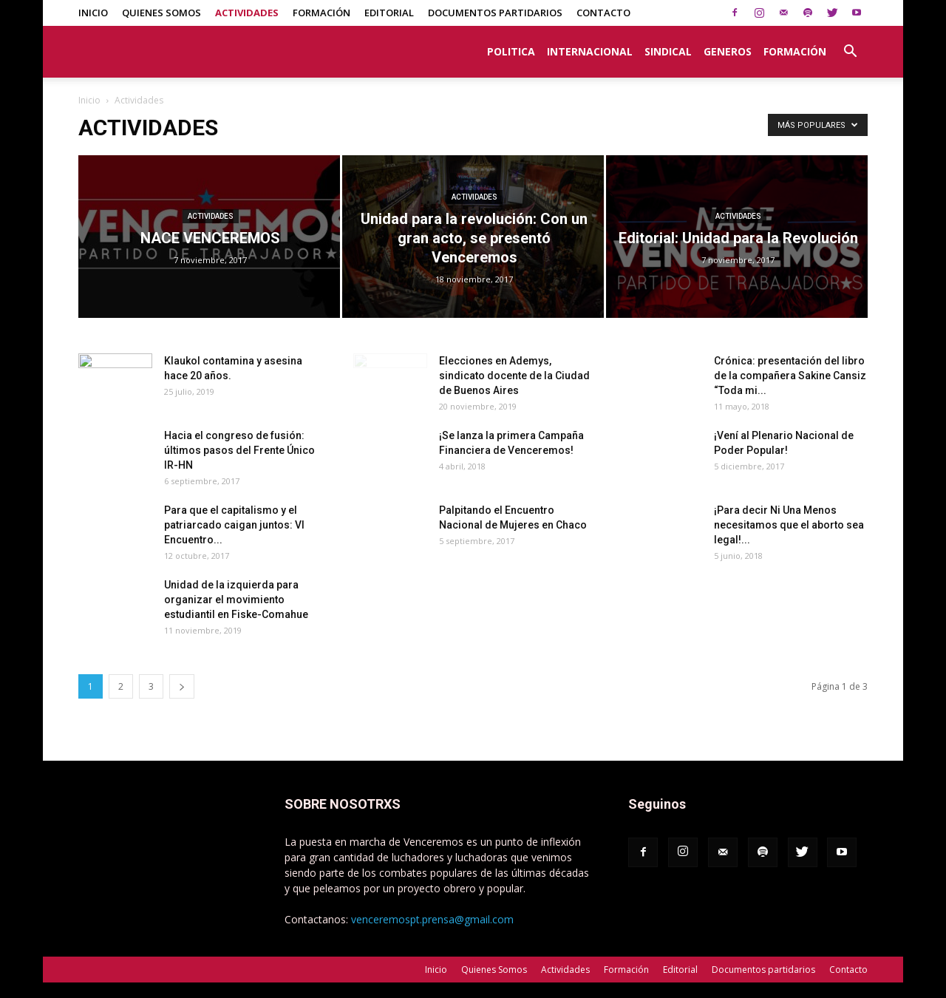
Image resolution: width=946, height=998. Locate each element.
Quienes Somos (161, 12)
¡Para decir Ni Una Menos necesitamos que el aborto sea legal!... (789, 525)
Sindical (668, 51)
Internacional (590, 51)
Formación (321, 12)
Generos (728, 51)
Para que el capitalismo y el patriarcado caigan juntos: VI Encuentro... (234, 525)
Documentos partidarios (495, 12)
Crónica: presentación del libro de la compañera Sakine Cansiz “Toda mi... (790, 375)
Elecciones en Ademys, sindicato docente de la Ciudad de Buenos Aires (514, 375)
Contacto (603, 12)
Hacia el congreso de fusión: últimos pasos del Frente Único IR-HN (239, 450)
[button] (850, 43)
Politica (511, 51)
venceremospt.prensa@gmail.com (432, 919)
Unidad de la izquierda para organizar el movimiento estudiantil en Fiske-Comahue (236, 599)
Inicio (93, 12)
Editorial (389, 12)
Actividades (247, 12)
